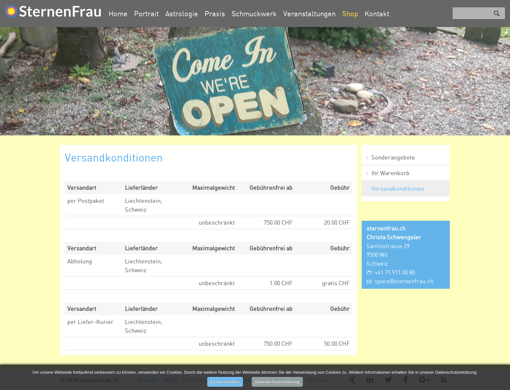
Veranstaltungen (309, 13)
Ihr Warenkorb (390, 172)
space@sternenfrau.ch (404, 281)
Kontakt (377, 13)
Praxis (215, 13)
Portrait (146, 13)
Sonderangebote (393, 157)
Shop (350, 13)
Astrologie (181, 13)
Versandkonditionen (397, 188)
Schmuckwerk (254, 13)
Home (118, 13)
